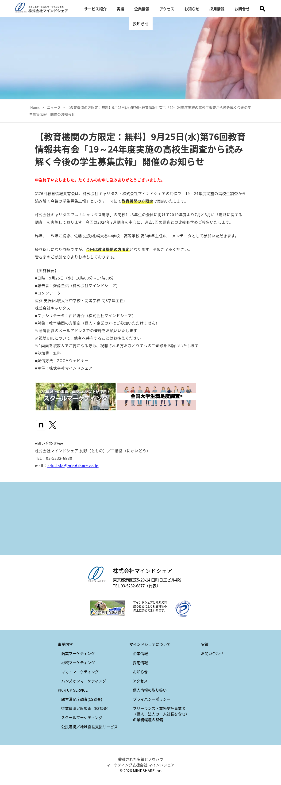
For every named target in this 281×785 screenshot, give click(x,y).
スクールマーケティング (81, 717)
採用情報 (216, 8)
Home (35, 107)
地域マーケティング (78, 662)
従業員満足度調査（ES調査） (86, 708)
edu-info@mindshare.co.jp (73, 465)
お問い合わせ (212, 653)
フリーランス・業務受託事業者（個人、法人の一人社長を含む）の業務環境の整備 (161, 713)
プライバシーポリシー (151, 699)
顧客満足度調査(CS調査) (81, 699)
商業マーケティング (78, 653)
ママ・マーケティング (80, 671)
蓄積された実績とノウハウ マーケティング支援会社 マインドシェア (140, 762)
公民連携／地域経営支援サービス (89, 726)
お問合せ (242, 8)
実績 (120, 8)
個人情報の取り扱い (150, 690)
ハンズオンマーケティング (83, 681)
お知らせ (191, 8)
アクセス (166, 8)
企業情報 (141, 8)
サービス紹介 (95, 8)
